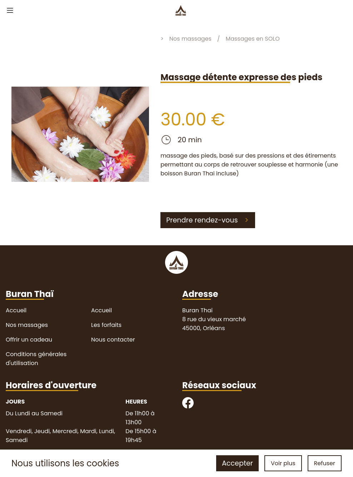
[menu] (10, 11)
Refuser (324, 463)
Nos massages (190, 39)
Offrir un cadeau (29, 339)
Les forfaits (106, 325)
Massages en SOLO (252, 39)
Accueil (16, 310)
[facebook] (188, 404)
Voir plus (283, 463)
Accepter (237, 463)
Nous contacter (113, 339)
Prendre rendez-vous (207, 220)
